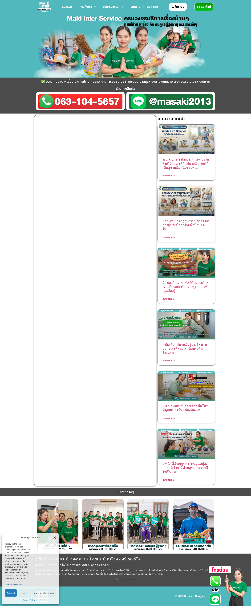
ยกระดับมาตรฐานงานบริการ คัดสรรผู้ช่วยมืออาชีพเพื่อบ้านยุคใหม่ (185, 225)
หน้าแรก (67, 7)
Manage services (14, 584)
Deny (24, 593)
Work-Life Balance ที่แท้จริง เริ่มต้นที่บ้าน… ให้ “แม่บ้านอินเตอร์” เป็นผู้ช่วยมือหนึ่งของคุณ (185, 163)
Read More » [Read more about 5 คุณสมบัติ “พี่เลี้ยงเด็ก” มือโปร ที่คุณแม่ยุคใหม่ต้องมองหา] (168, 418)
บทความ (135, 7)
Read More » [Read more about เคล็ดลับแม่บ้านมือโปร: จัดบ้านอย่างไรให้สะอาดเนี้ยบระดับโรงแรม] (168, 361)
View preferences (44, 593)
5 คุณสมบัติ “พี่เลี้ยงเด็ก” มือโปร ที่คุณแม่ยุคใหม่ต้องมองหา (185, 408)
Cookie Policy (29, 600)
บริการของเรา (113, 7)
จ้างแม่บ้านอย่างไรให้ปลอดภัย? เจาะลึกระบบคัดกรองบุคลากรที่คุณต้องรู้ (185, 287)
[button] (54, 537)
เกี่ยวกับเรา (87, 7)
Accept (11, 593)
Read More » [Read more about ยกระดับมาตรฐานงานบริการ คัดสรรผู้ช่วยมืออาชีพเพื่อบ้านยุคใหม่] (168, 237)
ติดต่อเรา (152, 7)
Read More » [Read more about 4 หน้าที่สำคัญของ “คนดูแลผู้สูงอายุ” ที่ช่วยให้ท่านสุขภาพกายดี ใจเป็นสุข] (168, 480)
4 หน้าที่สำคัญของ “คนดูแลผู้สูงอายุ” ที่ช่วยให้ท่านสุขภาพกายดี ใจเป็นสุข (185, 468)
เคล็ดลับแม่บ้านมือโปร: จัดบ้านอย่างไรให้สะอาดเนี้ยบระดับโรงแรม (184, 348)
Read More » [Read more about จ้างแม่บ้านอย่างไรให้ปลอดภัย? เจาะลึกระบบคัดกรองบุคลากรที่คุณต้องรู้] (168, 299)
